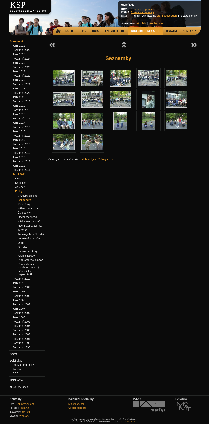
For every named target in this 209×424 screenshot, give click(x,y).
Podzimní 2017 (21, 118)
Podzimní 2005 (21, 321)
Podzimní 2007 (21, 304)
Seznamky (24, 200)
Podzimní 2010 (21, 278)
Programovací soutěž (30, 259)
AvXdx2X (24, 415)
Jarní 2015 (19, 139)
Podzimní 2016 (21, 127)
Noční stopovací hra (30, 225)
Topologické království (31, 234)
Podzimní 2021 (21, 84)
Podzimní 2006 (21, 312)
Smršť (13, 353)
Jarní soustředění (167, 15)
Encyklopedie (115, 31)
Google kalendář (77, 407)
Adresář (19, 187)
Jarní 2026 (19, 45)
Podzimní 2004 (21, 325)
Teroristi (22, 229)
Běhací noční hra (28, 208)
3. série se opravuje (142, 9)
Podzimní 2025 (21, 49)
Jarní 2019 (19, 105)
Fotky (18, 191)
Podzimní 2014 (21, 144)
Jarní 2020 (19, 97)
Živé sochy (24, 212)
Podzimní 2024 (21, 58)
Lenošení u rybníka (29, 238)
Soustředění (17, 41)
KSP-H (69, 31)
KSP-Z (83, 31)
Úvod (18, 178)
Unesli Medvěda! (28, 217)
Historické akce (19, 386)
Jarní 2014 (19, 148)
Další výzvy (16, 380)
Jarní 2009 (19, 291)
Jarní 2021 (19, 88)
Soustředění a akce (145, 31)
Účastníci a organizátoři (25, 273)
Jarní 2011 (19, 174)
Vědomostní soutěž (29, 221)
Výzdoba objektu (27, 195)
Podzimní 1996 (21, 347)
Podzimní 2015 (21, 135)
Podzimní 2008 (21, 295)
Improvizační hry (27, 251)
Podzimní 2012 (21, 161)
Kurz (95, 31)
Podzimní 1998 (21, 343)
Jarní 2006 (19, 317)
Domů (58, 31)
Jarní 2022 (19, 79)
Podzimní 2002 (21, 334)
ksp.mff (25, 407)
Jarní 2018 (19, 114)
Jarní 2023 (19, 71)
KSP (18, 5)
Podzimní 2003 (21, 330)
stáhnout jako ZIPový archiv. (98, 159)
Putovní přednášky (23, 364)
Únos (21, 242)
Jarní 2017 (19, 122)
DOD (15, 373)
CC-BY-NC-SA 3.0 (128, 421)
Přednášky (24, 204)
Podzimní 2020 (21, 92)
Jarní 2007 (19, 308)
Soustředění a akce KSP (28, 11)
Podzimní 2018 (21, 109)
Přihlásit (141, 23)
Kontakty (190, 31)
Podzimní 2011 (21, 169)
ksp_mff (25, 412)
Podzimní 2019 (21, 101)
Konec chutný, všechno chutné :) (28, 266)
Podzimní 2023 (21, 67)
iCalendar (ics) (76, 404)
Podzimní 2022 (21, 75)
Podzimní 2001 (21, 338)
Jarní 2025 (19, 54)
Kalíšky (17, 369)
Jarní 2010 (19, 282)
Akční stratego (26, 255)
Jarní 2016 (19, 131)
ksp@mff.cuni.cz (25, 404)
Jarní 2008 (19, 300)
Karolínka (20, 182)
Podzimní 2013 (21, 152)
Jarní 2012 (19, 165)
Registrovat (156, 23)
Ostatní (171, 31)
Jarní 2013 (19, 157)
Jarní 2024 (19, 62)
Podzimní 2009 (21, 287)
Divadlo (22, 247)
